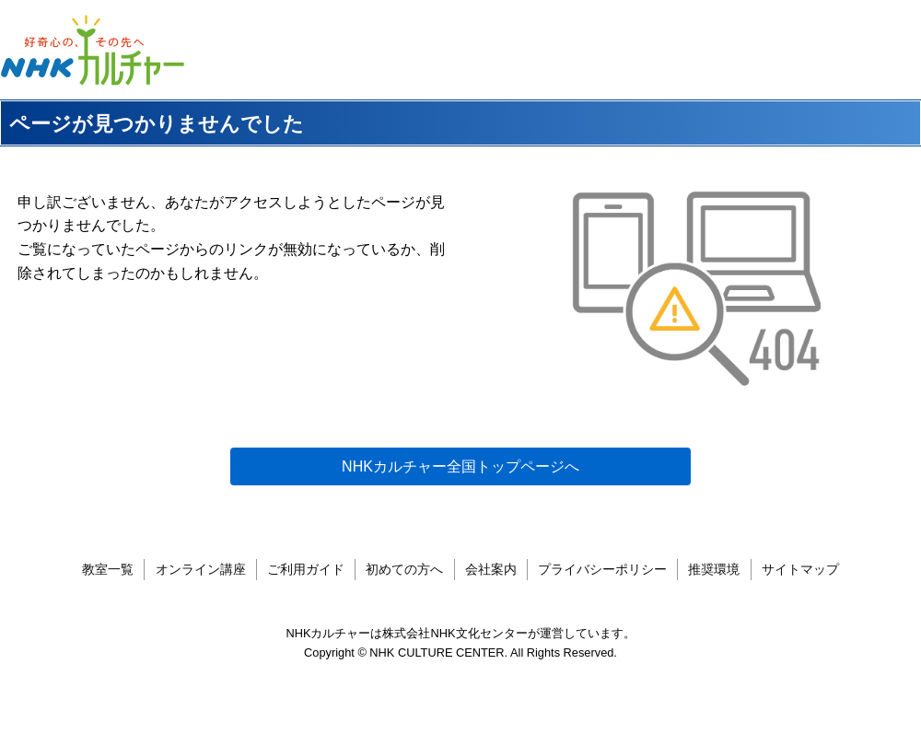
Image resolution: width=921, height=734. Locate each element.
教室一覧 (108, 569)
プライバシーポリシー (602, 569)
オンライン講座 (201, 569)
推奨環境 (714, 569)
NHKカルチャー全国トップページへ (460, 466)
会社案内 (491, 569)
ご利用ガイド (305, 569)
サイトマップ (800, 569)
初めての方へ (404, 569)
